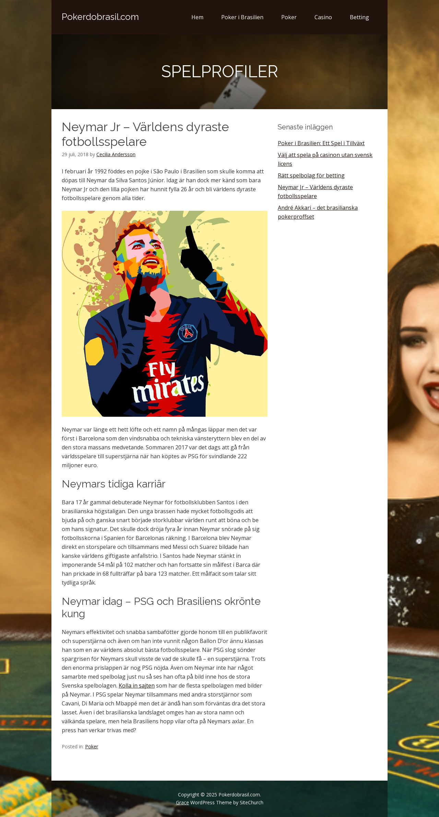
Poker (289, 17)
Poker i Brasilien (242, 17)
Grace (182, 802)
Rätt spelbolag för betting (311, 175)
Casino (323, 17)
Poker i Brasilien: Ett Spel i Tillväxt (321, 143)
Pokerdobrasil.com (100, 17)
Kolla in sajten (137, 685)
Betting (359, 17)
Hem (197, 17)
